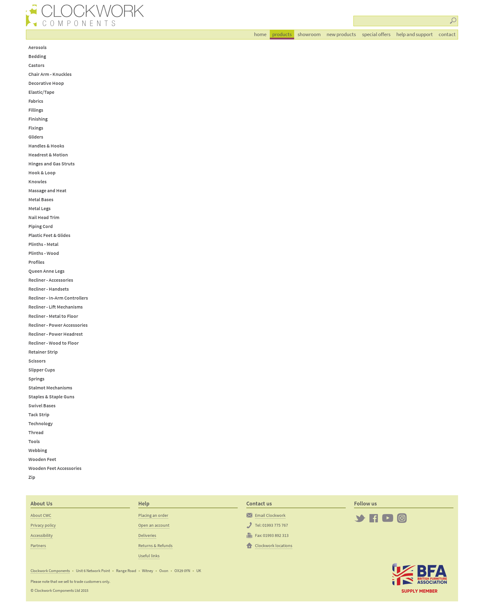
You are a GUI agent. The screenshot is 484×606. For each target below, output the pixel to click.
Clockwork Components (50, 570)
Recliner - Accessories (50, 280)
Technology (40, 423)
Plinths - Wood (43, 253)
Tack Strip (38, 414)
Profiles (36, 262)
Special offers (376, 34)
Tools (34, 441)
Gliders (35, 137)
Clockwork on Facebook (374, 518)
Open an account (153, 525)
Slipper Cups (41, 370)
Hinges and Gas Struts (51, 163)
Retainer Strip (43, 352)
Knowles (37, 181)
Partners (38, 545)
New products (341, 34)
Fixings (35, 128)
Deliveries (147, 535)
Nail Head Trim (43, 217)
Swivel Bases (42, 405)
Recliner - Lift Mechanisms (55, 307)
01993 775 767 (275, 525)
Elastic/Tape (41, 92)
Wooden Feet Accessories (54, 468)
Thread (36, 432)
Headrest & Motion (48, 155)
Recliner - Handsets (48, 289)
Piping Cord (40, 226)
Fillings (35, 110)
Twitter (360, 518)
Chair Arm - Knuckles (50, 74)
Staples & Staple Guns (51, 396)
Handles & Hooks (46, 146)
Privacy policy (43, 525)
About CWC (41, 515)
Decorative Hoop (46, 83)
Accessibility (42, 535)
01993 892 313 (276, 535)
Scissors (37, 361)
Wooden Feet (42, 459)
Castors (36, 65)
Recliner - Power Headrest (55, 334)
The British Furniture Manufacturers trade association (419, 577)
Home (260, 34)
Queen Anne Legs (46, 271)
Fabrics (35, 101)
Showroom (309, 34)
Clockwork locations (273, 545)
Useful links (149, 556)
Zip (31, 477)
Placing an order (153, 515)
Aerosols (37, 47)
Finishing (38, 119)
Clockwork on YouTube (388, 518)
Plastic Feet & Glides (49, 235)
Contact (447, 34)
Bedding (37, 56)
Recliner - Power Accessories (58, 325)
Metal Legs (39, 208)
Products (282, 34)
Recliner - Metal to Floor (53, 316)
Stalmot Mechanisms (50, 387)
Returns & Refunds (155, 545)
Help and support (414, 34)
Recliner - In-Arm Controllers (58, 298)
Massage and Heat (47, 190)
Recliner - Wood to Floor (53, 343)
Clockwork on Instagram (402, 518)
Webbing (37, 450)
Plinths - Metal (43, 244)
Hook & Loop (42, 172)
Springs (36, 379)
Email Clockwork (270, 515)
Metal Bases (40, 199)
